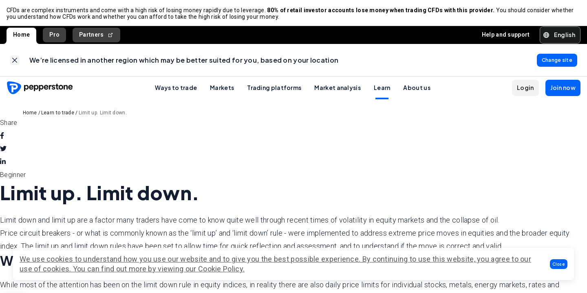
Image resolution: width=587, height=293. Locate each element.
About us (416, 88)
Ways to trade (176, 88)
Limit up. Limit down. (103, 113)
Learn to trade (57, 113)
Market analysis (337, 88)
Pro (54, 35)
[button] (559, 264)
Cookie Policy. (221, 269)
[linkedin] (3, 162)
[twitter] (3, 149)
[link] (15, 61)
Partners (96, 35)
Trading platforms (274, 88)
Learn (382, 88)
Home (21, 35)
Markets (222, 88)
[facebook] (2, 136)
